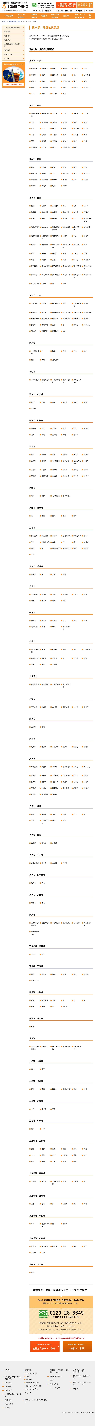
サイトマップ (55, 1388)
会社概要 (47, 11)
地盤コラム (54, 1384)
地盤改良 (44, 16)
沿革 (27, 1376)
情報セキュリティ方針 (34, 1386)
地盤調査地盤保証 (34, 16)
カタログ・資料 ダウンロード (86, 5)
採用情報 (79, 11)
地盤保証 (7, 40)
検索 (90, 17)
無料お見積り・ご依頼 (44, 1347)
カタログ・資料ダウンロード (79, 1371)
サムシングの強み (31, 1389)
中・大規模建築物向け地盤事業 (13, 1378)
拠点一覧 (29, 1379)
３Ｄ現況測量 (8, 16)
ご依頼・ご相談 (76, 1347)
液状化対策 (8, 54)
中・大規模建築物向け (21, 16)
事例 (51, 1380)
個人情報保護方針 (32, 1383)
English (89, 11)
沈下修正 (66, 16)
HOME (7, 1370)
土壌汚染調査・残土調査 (55, 16)
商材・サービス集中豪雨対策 (80, 16)
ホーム (38, 11)
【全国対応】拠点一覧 (63, 11)
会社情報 (28, 1370)
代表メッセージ (31, 1373)
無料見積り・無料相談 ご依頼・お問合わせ (67, 5)
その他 (6, 58)
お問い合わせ (83, 1377)
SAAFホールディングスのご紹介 (36, 1401)
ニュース (28, 1393)
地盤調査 (7, 31)
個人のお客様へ (56, 1376)
